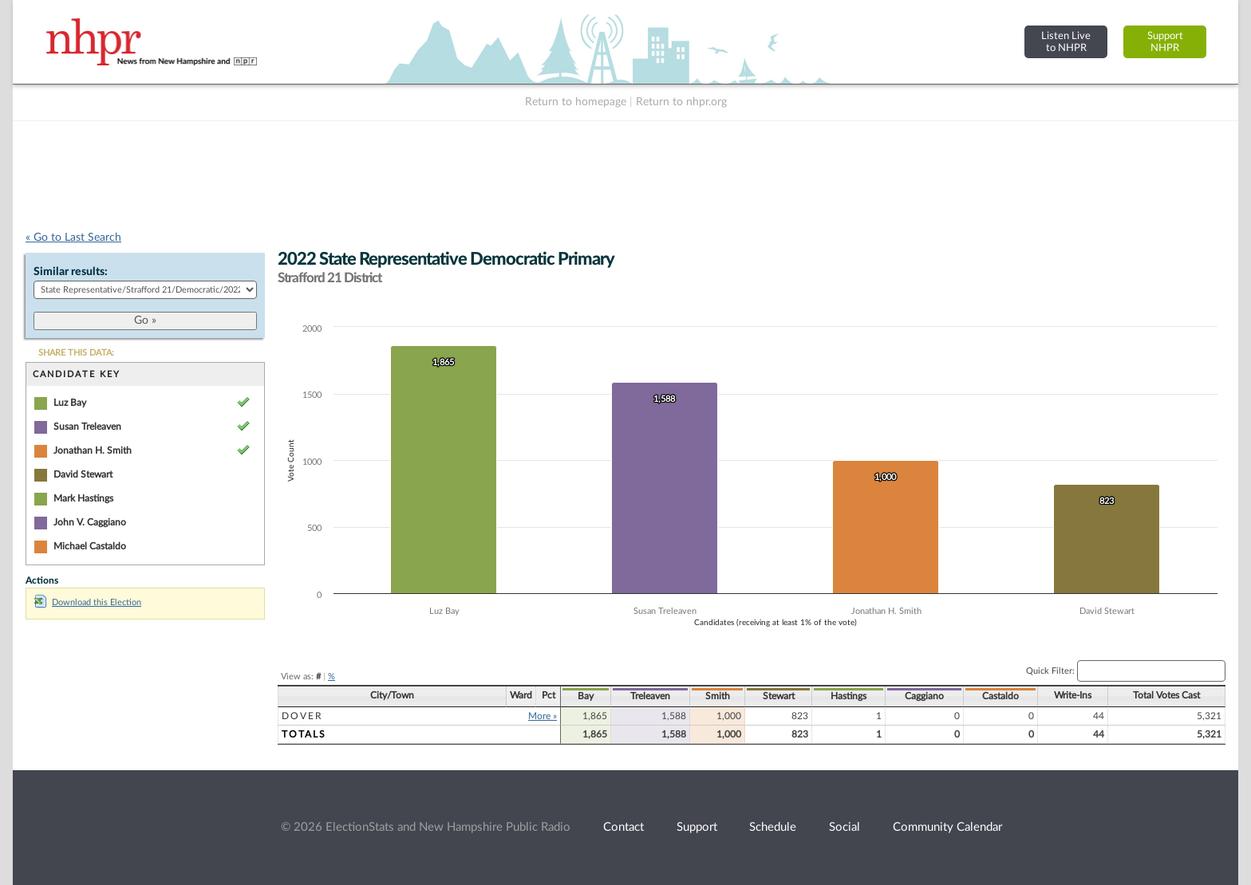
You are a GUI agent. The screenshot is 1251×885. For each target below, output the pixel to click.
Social (844, 827)
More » (542, 716)
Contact (623, 827)
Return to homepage (575, 102)
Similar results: (71, 271)
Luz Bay (69, 402)
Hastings (848, 696)
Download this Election (87, 602)
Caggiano (924, 696)
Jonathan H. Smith (92, 450)
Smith (717, 696)
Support (697, 827)
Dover (302, 716)
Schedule (772, 827)
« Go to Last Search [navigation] (73, 237)
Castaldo (1000, 696)
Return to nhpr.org (681, 102)
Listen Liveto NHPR (1066, 42)
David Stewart (82, 474)
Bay (586, 696)
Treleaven (650, 696)
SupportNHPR (1165, 42)
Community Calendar (947, 827)
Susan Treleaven (87, 426)
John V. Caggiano (89, 522)
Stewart (779, 696)
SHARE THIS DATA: (76, 352)
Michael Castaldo (89, 546)
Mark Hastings (83, 498)
